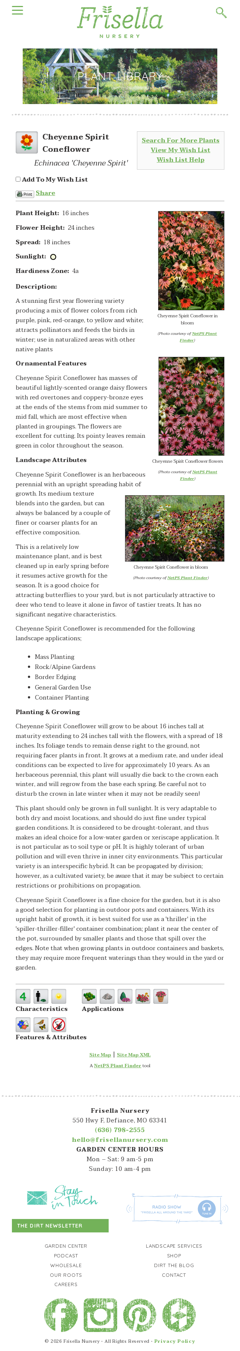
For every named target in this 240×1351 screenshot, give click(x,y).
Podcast (66, 1256)
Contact (174, 1275)
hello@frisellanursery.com (120, 1140)
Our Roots (66, 1275)
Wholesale (65, 1265)
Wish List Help (180, 160)
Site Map (100, 1055)
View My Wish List (180, 150)
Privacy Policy (174, 1341)
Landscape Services (174, 1246)
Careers (66, 1284)
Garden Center (66, 1246)
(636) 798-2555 (120, 1130)
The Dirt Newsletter (50, 1225)
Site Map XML (134, 1055)
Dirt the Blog (174, 1265)
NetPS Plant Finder (198, 337)
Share (45, 193)
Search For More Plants (181, 140)
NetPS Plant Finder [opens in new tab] (117, 1065)
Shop (174, 1256)
